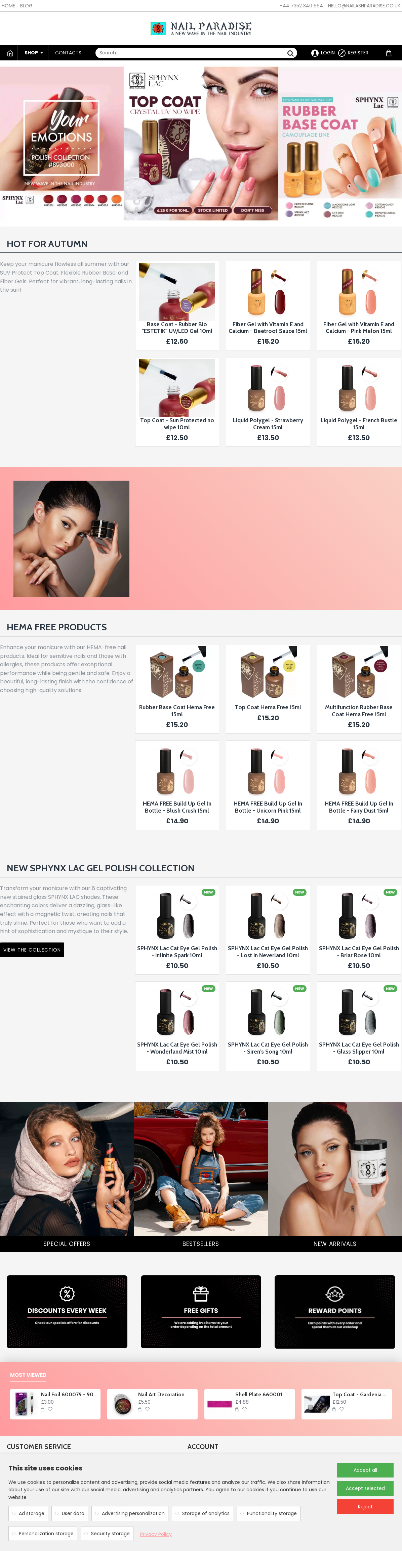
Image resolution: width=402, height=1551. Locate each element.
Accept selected (365, 1488)
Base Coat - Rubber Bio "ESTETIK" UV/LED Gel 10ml (177, 327)
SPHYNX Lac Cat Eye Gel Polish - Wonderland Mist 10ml (177, 1048)
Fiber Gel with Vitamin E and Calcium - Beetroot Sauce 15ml (268, 327)
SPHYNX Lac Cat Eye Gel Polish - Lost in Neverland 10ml (268, 951)
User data (73, 1513)
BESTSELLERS (201, 1244)
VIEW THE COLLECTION (32, 950)
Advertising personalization (133, 1513)
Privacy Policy (156, 1534)
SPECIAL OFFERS (66, 1244)
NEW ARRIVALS (335, 1244)
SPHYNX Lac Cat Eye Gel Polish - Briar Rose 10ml (359, 951)
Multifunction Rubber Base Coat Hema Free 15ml (359, 710)
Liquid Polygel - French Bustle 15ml (359, 423)
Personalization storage (46, 1533)
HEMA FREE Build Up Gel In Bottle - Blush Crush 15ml (177, 807)
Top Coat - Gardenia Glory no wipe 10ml (361, 1394)
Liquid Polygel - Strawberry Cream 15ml (268, 423)
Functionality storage (272, 1513)
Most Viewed (28, 1375)
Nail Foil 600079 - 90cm (69, 1394)
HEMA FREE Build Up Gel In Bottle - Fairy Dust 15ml (359, 807)
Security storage (110, 1533)
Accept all (365, 1470)
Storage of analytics (206, 1513)
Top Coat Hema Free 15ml (268, 707)
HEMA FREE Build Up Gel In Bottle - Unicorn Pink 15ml (268, 807)
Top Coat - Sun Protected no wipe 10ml (177, 423)
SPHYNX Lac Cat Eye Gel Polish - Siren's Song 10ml (268, 1048)
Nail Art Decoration (161, 1394)
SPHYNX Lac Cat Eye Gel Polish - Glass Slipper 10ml (359, 1048)
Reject (365, 1506)
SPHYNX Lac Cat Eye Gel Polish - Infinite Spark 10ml (177, 951)
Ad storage (31, 1513)
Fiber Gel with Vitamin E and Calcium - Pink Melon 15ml (358, 327)
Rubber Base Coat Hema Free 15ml (177, 710)
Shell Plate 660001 (258, 1394)
